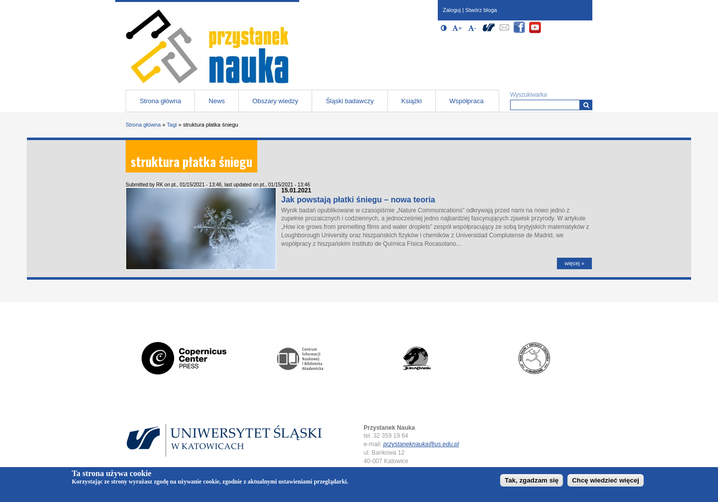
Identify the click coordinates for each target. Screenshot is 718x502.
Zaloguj (452, 10)
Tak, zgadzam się (531, 480)
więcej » (574, 263)
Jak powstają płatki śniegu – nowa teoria (358, 199)
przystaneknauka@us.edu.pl (421, 444)
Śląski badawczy (349, 101)
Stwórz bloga (481, 10)
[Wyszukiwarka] (586, 105)
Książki (411, 101)
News (217, 101)
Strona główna (160, 101)
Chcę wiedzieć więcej (605, 480)
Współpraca (466, 101)
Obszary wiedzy (275, 101)
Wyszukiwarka (528, 94)
